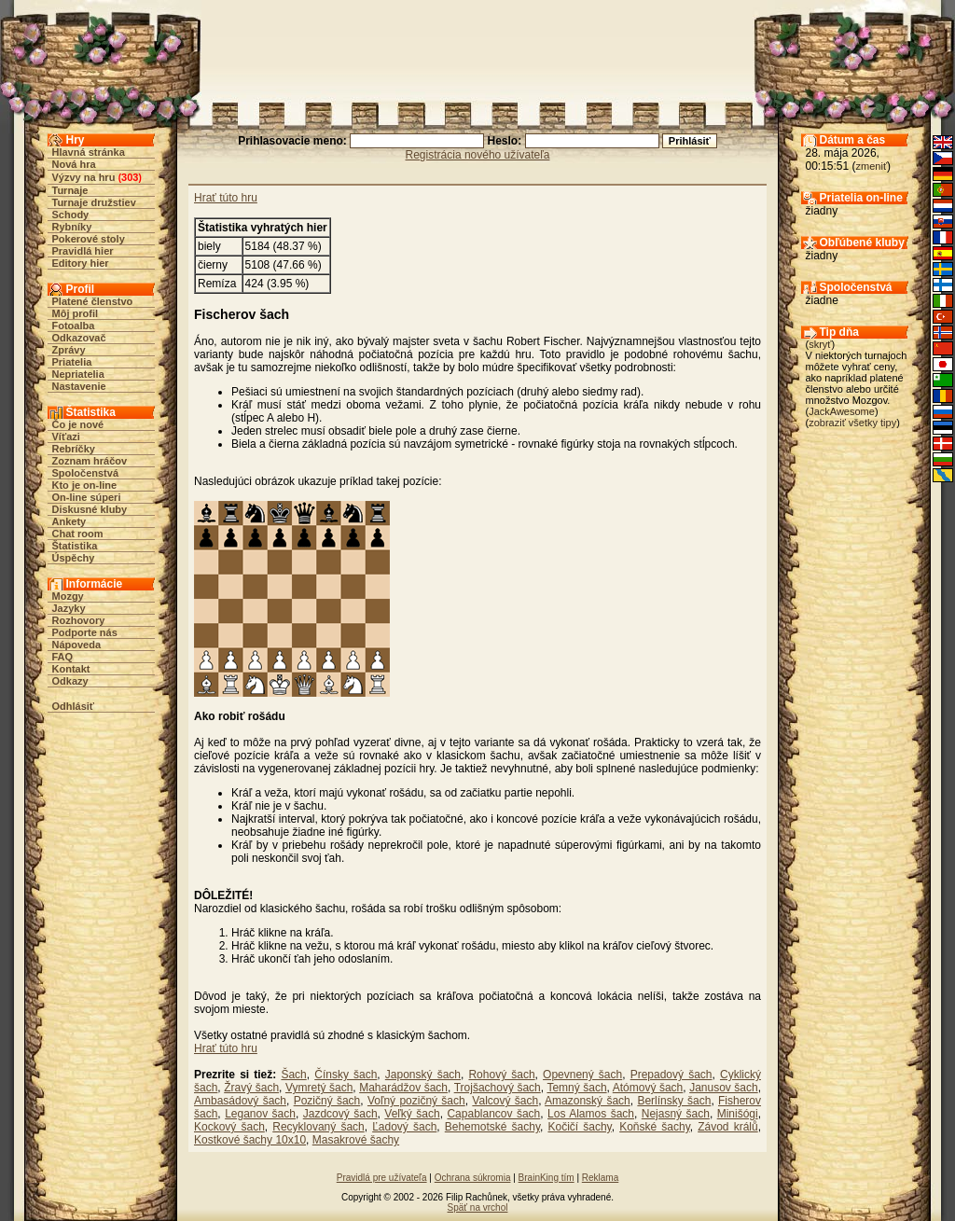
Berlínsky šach (674, 1100)
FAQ (63, 656)
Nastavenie (79, 386)
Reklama (600, 1177)
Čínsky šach (345, 1074)
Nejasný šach (676, 1113)
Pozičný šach (327, 1100)
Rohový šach (501, 1074)
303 (129, 177)
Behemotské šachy (492, 1126)
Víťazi (66, 436)
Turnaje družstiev (94, 202)
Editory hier (80, 263)
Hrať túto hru (225, 197)
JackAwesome (842, 411)
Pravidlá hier (83, 251)
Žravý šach (251, 1087)
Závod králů (727, 1126)
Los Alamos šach (590, 1113)
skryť (820, 344)
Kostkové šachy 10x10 (250, 1139)
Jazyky (69, 608)
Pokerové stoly (88, 238)
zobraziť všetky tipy (852, 422)
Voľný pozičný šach (416, 1100)
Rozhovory (78, 620)
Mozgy (68, 596)
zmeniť (871, 166)
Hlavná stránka (88, 152)
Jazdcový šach (340, 1113)
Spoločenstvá (85, 473)
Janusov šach (723, 1087)
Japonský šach (423, 1074)
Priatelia (72, 362)
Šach (293, 1074)
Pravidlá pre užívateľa (382, 1177)
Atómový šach (648, 1087)
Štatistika (75, 545)
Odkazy (70, 681)
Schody (71, 214)
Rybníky (72, 226)
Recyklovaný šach (318, 1126)
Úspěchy (73, 557)
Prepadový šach (671, 1074)
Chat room (78, 533)
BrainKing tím (546, 1177)
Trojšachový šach (497, 1087)
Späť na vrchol (478, 1207)
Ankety (69, 521)
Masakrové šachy (355, 1139)
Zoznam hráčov (90, 460)
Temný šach (576, 1087)
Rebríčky (73, 448)
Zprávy (69, 349)
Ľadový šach (404, 1126)
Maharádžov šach (403, 1087)
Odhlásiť (73, 706)
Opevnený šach (582, 1074)
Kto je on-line (85, 485)
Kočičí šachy (579, 1126)
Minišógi (737, 1113)
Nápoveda (77, 644)
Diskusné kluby (90, 509)
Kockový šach (229, 1126)
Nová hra (74, 164)
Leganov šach (260, 1113)
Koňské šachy (654, 1126)
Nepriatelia (78, 374)
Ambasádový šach (240, 1100)
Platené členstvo (92, 301)
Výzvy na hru (84, 177)
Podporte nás (85, 632)
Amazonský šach (587, 1100)
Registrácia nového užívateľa (478, 154)
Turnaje (70, 190)
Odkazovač (79, 337)
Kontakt (71, 668)
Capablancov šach (493, 1113)
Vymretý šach (319, 1087)
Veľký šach (411, 1113)
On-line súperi (86, 497)
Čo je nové (78, 424)
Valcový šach (505, 1100)
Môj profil (75, 313)
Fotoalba (73, 325)
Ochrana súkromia (473, 1177)
